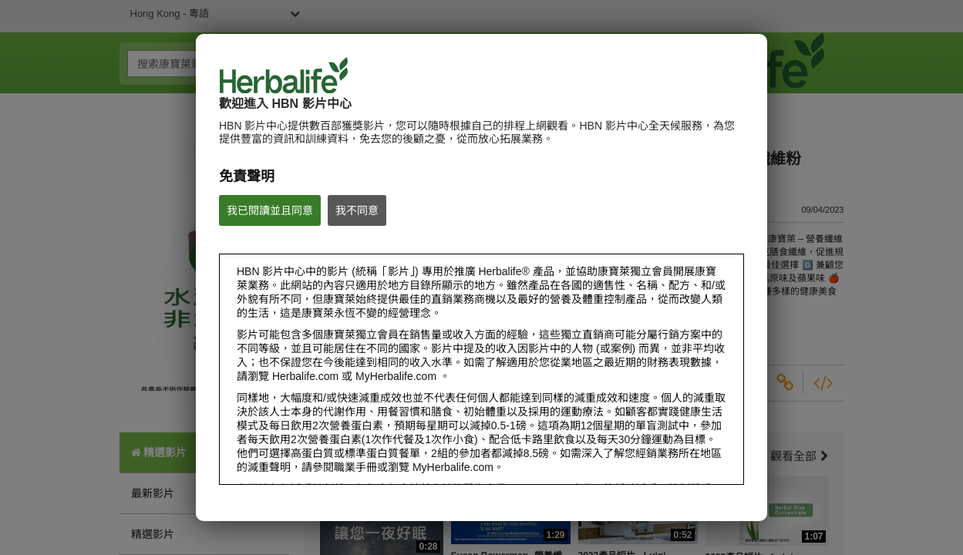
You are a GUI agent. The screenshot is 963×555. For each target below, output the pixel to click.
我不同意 (357, 210)
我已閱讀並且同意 (270, 210)
